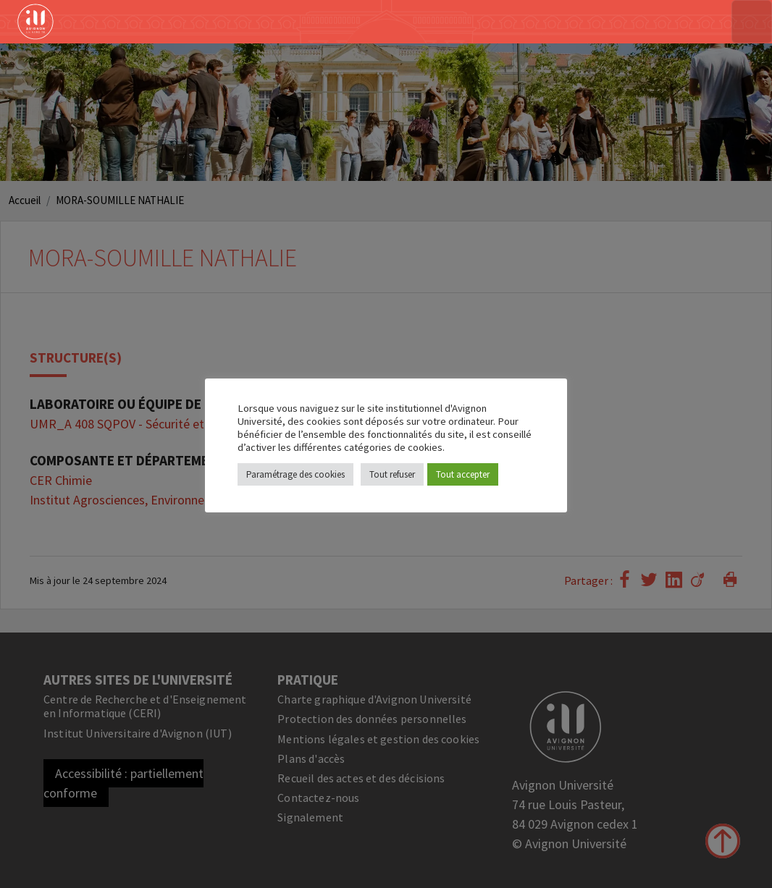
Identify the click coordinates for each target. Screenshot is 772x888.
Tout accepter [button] (463, 474)
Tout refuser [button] (392, 474)
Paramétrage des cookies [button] (295, 474)
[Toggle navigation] (751, 21)
